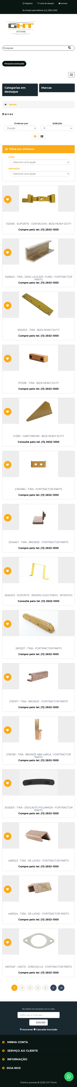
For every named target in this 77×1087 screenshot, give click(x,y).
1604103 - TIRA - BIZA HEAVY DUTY (38, 330)
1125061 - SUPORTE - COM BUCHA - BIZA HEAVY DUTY (38, 224)
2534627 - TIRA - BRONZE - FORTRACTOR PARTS (38, 542)
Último (61, 988)
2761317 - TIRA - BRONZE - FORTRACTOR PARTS (38, 701)
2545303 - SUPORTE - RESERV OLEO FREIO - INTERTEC (39, 595)
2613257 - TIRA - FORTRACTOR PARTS (38, 648)
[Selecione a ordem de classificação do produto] (20, 128)
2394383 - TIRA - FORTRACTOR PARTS (38, 489)
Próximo (53, 988)
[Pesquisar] (38, 48)
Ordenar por (21, 123)
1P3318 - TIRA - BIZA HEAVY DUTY (38, 383)
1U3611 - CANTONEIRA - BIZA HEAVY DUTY (38, 436)
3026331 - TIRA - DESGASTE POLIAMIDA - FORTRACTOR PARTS (39, 809)
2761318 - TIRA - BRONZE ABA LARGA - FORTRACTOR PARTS (38, 756)
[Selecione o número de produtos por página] (57, 128)
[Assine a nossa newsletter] (39, 1015)
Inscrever (27, 1029)
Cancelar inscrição (46, 1029)
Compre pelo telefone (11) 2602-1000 (40, 10)
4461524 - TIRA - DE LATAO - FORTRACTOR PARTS (38, 913)
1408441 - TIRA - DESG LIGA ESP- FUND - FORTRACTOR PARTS (38, 278)
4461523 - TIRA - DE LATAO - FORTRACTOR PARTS (38, 860)
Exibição (57, 123)
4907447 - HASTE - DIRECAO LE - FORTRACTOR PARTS (38, 967)
